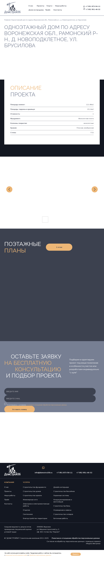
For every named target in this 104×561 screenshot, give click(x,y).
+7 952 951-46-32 (93, 9)
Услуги (49, 6)
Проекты (40, 6)
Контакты (58, 10)
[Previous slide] (9, 189)
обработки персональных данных (40, 555)
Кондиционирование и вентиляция (62, 501)
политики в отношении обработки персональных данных (47, 405)
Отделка (26, 510)
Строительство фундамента (34, 487)
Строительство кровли (32, 495)
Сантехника (28, 514)
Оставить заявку (19, 409)
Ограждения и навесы (62, 510)
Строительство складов (63, 514)
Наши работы (60, 6)
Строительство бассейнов (64, 491)
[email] (50, 398)
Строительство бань (61, 506)
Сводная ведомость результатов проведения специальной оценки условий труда (17, 529)
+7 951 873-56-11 (93, 6)
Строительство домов (32, 491)
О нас (30, 6)
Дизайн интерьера (61, 487)
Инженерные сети (30, 500)
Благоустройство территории (35, 518)
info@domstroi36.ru (43, 472)
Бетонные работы (60, 518)
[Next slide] (95, 189)
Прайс (47, 10)
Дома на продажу (36, 10)
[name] (50, 391)
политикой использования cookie (16, 555)
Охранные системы (61, 495)
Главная (7, 20)
